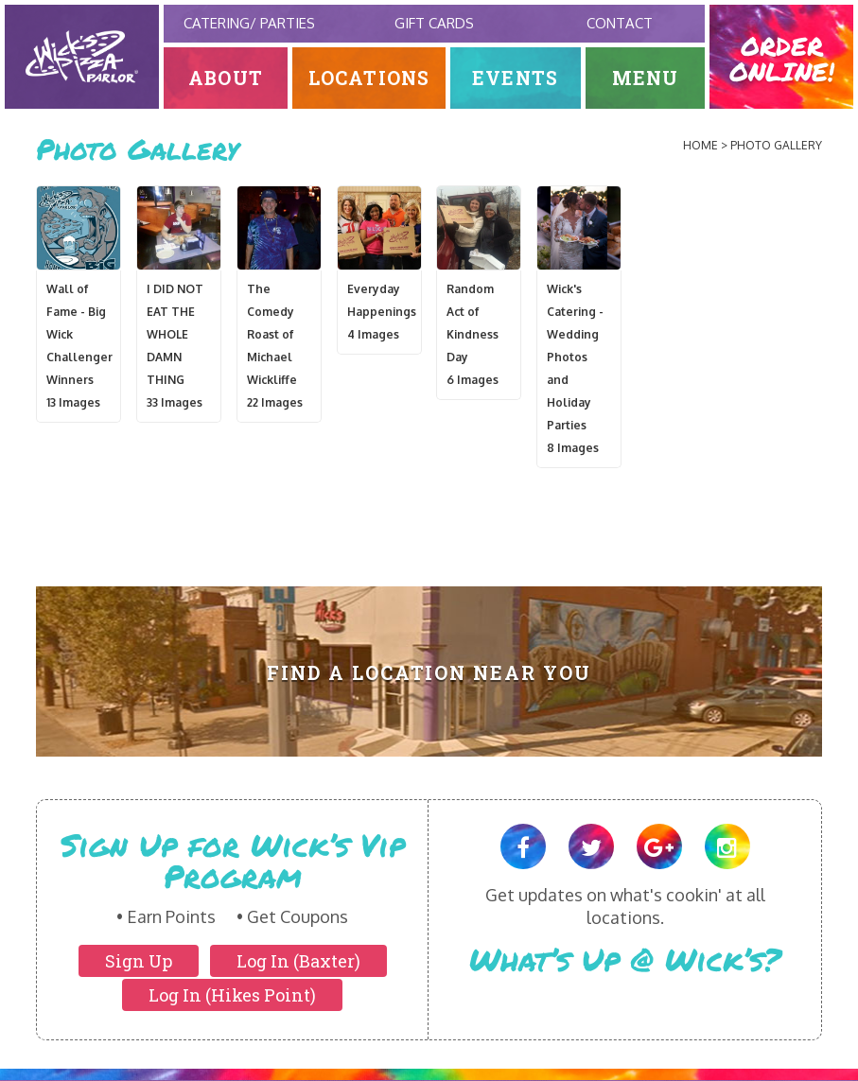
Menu (645, 78)
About (225, 78)
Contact (620, 23)
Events (515, 78)
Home (700, 145)
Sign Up (138, 961)
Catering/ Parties (249, 23)
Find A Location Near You (429, 673)
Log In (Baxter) (298, 961)
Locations (369, 78)
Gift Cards (434, 23)
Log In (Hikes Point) (232, 995)
